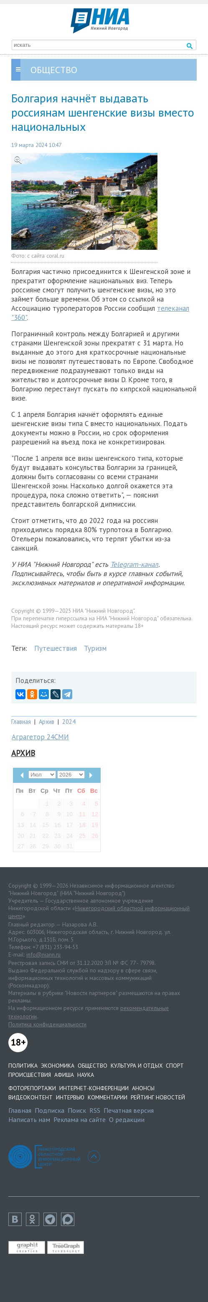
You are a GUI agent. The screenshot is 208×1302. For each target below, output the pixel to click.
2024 (69, 722)
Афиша (64, 1075)
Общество (92, 1065)
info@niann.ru (43, 954)
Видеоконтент (30, 1097)
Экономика (57, 1065)
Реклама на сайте (79, 1119)
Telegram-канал (134, 564)
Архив (46, 722)
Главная (21, 722)
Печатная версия (129, 1110)
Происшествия (29, 1075)
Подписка (49, 1110)
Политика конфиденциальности (47, 1024)
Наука (85, 1075)
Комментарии (107, 1097)
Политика (23, 1065)
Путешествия (55, 648)
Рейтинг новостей (158, 1097)
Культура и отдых (136, 1065)
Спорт (175, 1065)
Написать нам (29, 1119)
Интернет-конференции (94, 1088)
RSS (94, 1110)
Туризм (95, 648)
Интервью (70, 1097)
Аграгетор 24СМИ (40, 736)
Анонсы (143, 1088)
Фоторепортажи (32, 1088)
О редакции (127, 1119)
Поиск (77, 1110)
